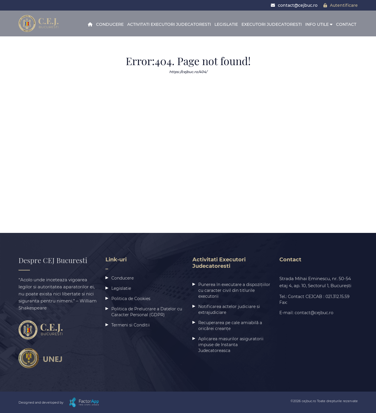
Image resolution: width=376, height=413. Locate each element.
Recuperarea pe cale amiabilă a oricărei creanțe (230, 325)
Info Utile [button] (319, 24)
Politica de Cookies (130, 298)
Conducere (110, 24)
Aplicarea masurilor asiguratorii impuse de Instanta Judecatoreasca (230, 344)
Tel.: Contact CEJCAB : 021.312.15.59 (314, 296)
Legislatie (226, 24)
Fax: (283, 302)
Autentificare (340, 5)
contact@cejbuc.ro (294, 5)
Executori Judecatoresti (271, 24)
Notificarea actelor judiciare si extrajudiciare (229, 309)
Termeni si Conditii (130, 325)
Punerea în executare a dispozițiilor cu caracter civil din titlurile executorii (234, 290)
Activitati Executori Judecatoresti (169, 24)
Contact (346, 24)
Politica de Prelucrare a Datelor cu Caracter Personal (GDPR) (146, 311)
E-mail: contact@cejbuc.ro (306, 312)
